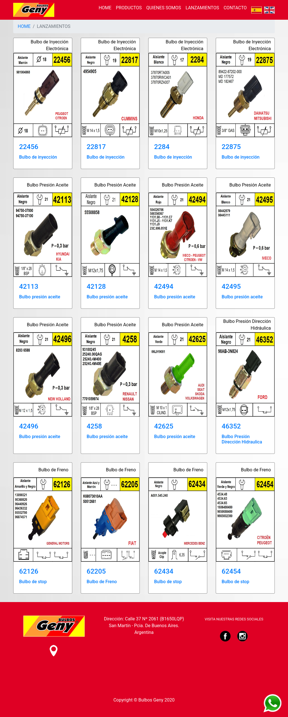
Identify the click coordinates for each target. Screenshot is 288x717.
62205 (96, 571)
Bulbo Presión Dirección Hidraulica (242, 439)
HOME (105, 7)
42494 (163, 286)
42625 (163, 426)
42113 (28, 286)
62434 (163, 571)
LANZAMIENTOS (202, 7)
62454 (231, 571)
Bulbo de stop (33, 581)
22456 (28, 147)
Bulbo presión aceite (39, 296)
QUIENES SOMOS (163, 7)
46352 (231, 426)
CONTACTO (235, 7)
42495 (231, 286)
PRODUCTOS (129, 7)
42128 (96, 286)
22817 (96, 147)
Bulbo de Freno (102, 581)
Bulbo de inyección (38, 157)
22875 (231, 147)
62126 (28, 571)
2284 (162, 147)
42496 (28, 426)
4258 (94, 426)
